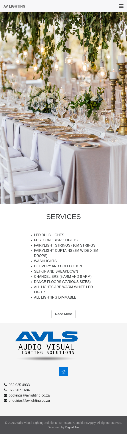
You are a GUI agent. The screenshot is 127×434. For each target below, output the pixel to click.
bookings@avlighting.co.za (26, 395)
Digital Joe (72, 427)
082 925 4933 (16, 385)
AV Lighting (14, 6)
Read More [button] (63, 314)
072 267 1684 (16, 390)
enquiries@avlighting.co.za (26, 400)
